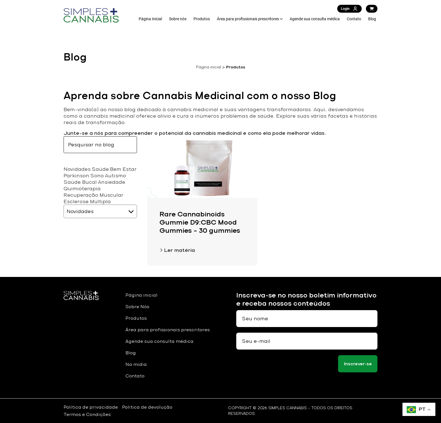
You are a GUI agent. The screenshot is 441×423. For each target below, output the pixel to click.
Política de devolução (147, 407)
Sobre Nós (137, 306)
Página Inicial (150, 19)
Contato (354, 19)
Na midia (136, 364)
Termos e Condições (87, 414)
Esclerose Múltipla (87, 201)
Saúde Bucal (80, 182)
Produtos (202, 19)
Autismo (115, 175)
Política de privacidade (91, 407)
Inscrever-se (358, 363)
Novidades (77, 169)
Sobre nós (177, 19)
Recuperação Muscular (93, 195)
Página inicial (208, 67)
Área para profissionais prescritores (248, 19)
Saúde (100, 169)
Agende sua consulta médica (315, 19)
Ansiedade (111, 182)
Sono (97, 175)
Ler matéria (177, 250)
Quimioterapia (82, 188)
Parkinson (76, 175)
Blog (372, 19)
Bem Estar (123, 169)
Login (349, 9)
